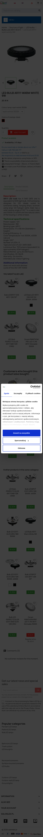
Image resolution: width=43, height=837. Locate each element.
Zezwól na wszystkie (21, 433)
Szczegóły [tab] (18, 393)
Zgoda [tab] (6, 393)
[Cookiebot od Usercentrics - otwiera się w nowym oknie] (30, 386)
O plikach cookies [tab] (33, 393)
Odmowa (21, 448)
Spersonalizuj (22, 440)
